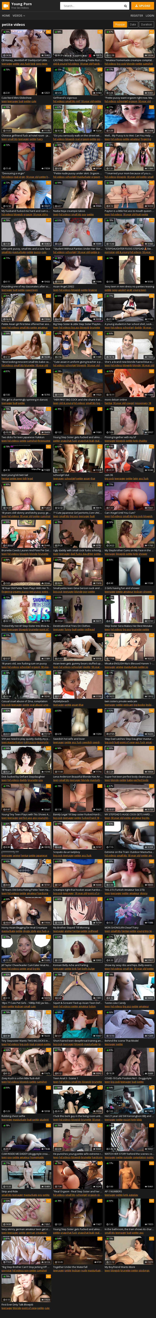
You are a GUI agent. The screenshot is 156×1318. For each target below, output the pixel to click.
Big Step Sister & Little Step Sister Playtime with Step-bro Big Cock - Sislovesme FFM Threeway (78, 324)
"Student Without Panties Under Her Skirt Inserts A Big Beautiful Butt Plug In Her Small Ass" (78, 248)
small (150, 176)
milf (78, 101)
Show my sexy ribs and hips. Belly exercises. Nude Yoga (129, 965)
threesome (43, 440)
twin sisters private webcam (121, 701)
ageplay (133, 1195)
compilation (139, 1157)
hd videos (73, 63)
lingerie (92, 290)
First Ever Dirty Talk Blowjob (17, 1304)
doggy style (29, 931)
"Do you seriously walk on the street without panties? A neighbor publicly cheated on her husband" (78, 135)
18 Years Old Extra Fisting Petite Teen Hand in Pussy (26, 889)
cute (33, 101)
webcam (128, 704)
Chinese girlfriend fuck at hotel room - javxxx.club (26, 135)
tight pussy (30, 742)
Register (136, 15)
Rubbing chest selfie (13, 1116)
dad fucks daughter (82, 553)
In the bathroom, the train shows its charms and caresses (129, 1229)
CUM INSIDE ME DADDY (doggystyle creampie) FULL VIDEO (26, 1154)
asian (87, 478)
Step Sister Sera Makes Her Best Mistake (128, 626)
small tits (70, 101)
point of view (46, 629)
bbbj (139, 1119)
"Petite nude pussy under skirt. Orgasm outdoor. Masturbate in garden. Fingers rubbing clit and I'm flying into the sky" (78, 173)
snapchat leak (86, 440)
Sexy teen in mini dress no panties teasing (129, 286)
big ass (75, 327)
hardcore (98, 63)
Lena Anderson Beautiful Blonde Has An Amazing (78, 776)
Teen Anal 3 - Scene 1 (65, 1078)
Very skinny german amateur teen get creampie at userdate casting (26, 1229)
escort (127, 1119)
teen (4, 101)
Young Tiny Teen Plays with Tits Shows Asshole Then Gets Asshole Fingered (26, 814)
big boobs (139, 704)
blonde (131, 63)
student (44, 1119)
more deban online (116, 399)
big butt (50, 742)
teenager (7, 63)
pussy (37, 252)
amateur (135, 139)
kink (33, 63)
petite (16, 63)
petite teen (16, 478)
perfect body (141, 780)
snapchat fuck (69, 440)
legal (30, 478)
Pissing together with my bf (120, 437)
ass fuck (25, 63)
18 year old (86, 63)
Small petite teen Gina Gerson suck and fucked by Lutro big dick (78, 588)
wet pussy (35, 591)
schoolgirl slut (61, 475)
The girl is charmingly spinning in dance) (24, 399)
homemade (37, 1157)
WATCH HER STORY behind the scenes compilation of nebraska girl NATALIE (129, 1154)
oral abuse (36, 704)
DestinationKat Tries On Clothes (71, 626)
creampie (41, 1232)
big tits (145, 818)
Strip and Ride (10, 1191)
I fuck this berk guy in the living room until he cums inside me (78, 1116)
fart (79, 968)
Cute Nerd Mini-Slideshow (17, 97)
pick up (101, 139)
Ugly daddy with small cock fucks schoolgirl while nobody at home (78, 550)
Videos (19, 15)
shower (143, 553)
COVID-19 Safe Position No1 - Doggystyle (128, 1078)
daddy (138, 327)
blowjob (70, 139)
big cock (121, 63)
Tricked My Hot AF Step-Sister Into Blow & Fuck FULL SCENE (26, 626)
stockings (144, 1270)
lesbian (138, 591)
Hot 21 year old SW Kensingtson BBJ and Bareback (129, 1116)
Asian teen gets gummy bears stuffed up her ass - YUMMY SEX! (78, 663)
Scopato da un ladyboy (66, 852)
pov (84, 214)
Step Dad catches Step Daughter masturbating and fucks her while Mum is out (129, 739)
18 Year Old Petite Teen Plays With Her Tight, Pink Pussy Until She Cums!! (26, 588)
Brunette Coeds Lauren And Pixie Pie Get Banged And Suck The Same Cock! (26, 550)
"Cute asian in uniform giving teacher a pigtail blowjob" (78, 362)
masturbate (84, 176)
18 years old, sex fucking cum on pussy (24, 663)
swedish (87, 742)
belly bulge (88, 968)
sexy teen (41, 63)
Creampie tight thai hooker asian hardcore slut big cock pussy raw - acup (78, 889)
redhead (90, 629)
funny (68, 629)
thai (93, 478)
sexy (115, 290)
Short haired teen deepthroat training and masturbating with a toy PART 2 (78, 1040)
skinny (144, 893)
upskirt (122, 290)
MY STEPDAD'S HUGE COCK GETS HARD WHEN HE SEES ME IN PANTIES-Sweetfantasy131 (129, 814)
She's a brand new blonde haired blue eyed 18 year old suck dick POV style (129, 362)
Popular (120, 24)
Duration (146, 24)
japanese (41, 855)
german (30, 1232)
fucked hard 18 (90, 818)
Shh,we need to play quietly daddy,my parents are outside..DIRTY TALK (26, 739)
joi (146, 667)
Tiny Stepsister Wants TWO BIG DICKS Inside (26, 1040)
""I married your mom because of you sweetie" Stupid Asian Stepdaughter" (129, 173)
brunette (95, 327)
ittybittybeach (61, 701)
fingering (146, 139)
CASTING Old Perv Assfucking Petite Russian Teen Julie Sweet (78, 60)
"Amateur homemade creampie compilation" (129, 60)
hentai (108, 403)
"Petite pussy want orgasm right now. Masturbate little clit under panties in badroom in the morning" (129, 97)
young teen (139, 290)
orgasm (133, 101)
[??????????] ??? (10, 852)
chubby (143, 440)
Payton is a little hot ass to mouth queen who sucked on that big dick (129, 211)
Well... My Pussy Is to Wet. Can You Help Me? (129, 135)
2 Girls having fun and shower (122, 588)
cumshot (148, 63)
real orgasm (82, 139)
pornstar (110, 252)
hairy (40, 139)
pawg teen (31, 290)
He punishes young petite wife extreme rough (78, 1154)
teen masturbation (12, 742)
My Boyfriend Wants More (120, 1267)
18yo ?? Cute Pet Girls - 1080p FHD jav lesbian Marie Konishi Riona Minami (26, 1003)
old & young (60, 63)
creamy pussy (20, 591)
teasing (41, 742)
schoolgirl (122, 101)
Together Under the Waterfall (70, 1267)
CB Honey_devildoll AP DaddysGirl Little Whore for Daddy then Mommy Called (26, 60)
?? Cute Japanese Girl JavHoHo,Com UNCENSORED (78, 512)
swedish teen (100, 742)
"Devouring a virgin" (13, 173)
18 (149, 403)
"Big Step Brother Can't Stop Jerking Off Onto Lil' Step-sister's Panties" (26, 1267)
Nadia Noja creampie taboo (69, 211)
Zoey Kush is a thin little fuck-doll (21, 1078)
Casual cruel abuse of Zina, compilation (24, 701)
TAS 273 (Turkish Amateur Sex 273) (124, 889)
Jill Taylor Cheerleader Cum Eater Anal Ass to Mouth (26, 965)
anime (119, 667)
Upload (142, 6)
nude (84, 1270)
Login (150, 15)
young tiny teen (46, 818)
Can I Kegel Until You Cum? (120, 512)
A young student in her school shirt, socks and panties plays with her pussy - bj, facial (129, 324)
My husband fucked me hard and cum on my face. (26, 211)
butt (21, 101)
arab (129, 290)
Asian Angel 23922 (63, 286)
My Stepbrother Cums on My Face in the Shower (129, 550)
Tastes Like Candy (115, 1003)
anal (100, 252)
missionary (141, 403)
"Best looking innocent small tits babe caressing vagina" (26, 362)
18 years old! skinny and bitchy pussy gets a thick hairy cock (26, 512)
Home (6, 15)
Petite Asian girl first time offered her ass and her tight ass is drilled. (26, 324)
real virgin (19, 176)
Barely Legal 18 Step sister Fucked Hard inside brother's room (78, 814)
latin (135, 478)
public (150, 1157)
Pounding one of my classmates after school (26, 286)
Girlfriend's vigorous (65, 97)
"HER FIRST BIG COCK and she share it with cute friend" (78, 399)
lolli (25, 478)
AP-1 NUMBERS (113, 1191)
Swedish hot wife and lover (69, 739)
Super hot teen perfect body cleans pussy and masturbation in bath (129, 776)
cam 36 (109, 475)
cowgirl (130, 403)
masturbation (96, 1270)
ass (35, 818)
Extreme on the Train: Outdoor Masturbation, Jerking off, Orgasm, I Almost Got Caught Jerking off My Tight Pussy (129, 852)
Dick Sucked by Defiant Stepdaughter (23, 776)
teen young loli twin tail (15, 475)
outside (127, 1157)
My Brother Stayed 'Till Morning (71, 927)
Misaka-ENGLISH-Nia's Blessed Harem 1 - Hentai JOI (129, 663)
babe (130, 780)
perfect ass (25, 818)
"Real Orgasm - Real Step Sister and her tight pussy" (78, 1191)
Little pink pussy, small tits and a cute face (26, 248)
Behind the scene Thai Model (122, 1040)
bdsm (92, 1006)
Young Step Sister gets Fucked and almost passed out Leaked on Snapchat (78, 437)
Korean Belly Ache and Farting (70, 965)
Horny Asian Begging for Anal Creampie (24, 927)
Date (133, 24)
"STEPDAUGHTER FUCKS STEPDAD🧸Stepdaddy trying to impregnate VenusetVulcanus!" (129, 248)
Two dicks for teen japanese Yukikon (23, 437)
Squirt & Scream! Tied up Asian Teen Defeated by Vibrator (78, 1003)
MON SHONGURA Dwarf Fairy (122, 927)
